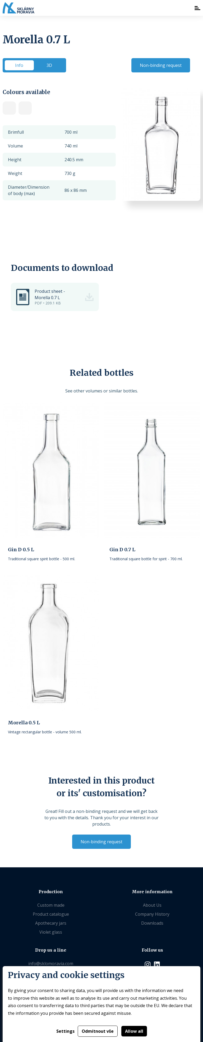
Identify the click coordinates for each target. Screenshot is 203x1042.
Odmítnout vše (98, 1031)
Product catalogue (51, 914)
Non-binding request (161, 65)
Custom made (50, 905)
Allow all (134, 1031)
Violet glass (50, 932)
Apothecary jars (50, 923)
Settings (65, 1031)
